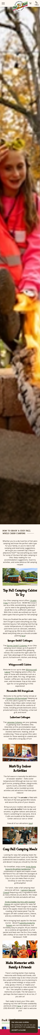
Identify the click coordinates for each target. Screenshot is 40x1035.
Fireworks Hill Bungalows (16, 698)
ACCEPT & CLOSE (19, 1030)
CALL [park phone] (37, 3)
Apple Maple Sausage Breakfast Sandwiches (20, 867)
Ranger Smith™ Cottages (17, 645)
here (23, 636)
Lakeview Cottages (14, 722)
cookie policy (30, 1027)
